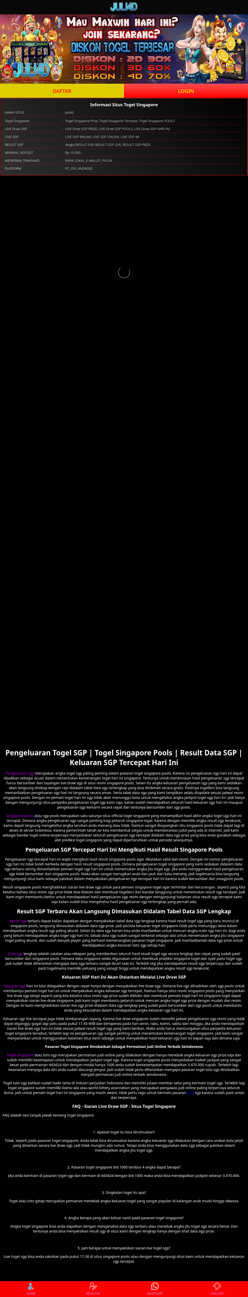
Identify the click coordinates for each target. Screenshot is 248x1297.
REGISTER (93, 1289)
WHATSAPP (155, 1289)
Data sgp (15, 953)
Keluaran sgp (15, 985)
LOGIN (186, 91)
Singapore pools (19, 815)
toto (190, 1092)
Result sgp (18, 920)
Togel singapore (20, 1055)
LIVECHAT (217, 1289)
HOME (31, 1289)
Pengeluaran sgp (20, 773)
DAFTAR (62, 91)
